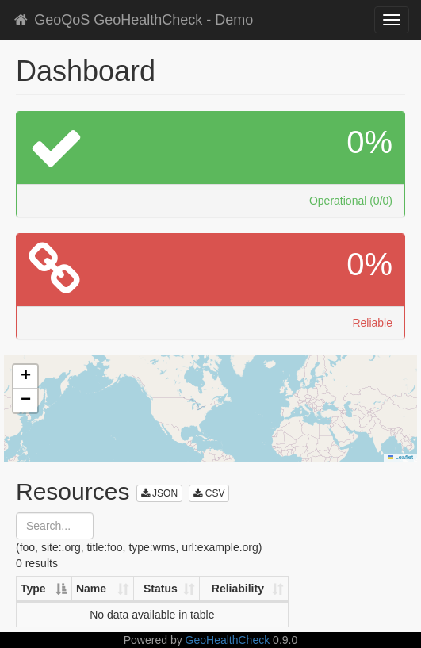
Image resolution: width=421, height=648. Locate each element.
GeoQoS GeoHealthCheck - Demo (132, 20)
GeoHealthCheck (228, 640)
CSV (208, 493)
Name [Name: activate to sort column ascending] (91, 588)
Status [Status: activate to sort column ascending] (161, 588)
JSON (159, 493)
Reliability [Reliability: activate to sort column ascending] (238, 588)
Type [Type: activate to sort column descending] (33, 588)
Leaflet (400, 457)
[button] (25, 377)
